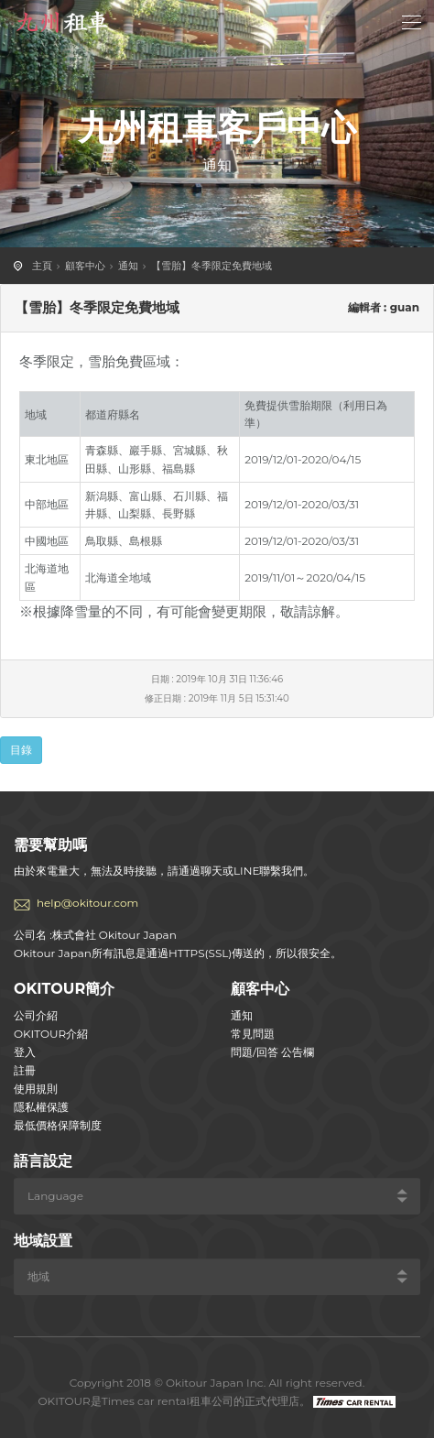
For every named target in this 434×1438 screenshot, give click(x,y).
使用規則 (36, 1088)
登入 (25, 1052)
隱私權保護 (41, 1107)
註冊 (25, 1070)
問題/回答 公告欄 (272, 1052)
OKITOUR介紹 (51, 1033)
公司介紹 (36, 1015)
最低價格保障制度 (58, 1125)
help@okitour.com (87, 903)
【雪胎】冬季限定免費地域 (211, 265)
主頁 (42, 265)
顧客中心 (85, 265)
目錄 (21, 750)
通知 (128, 265)
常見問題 (253, 1033)
